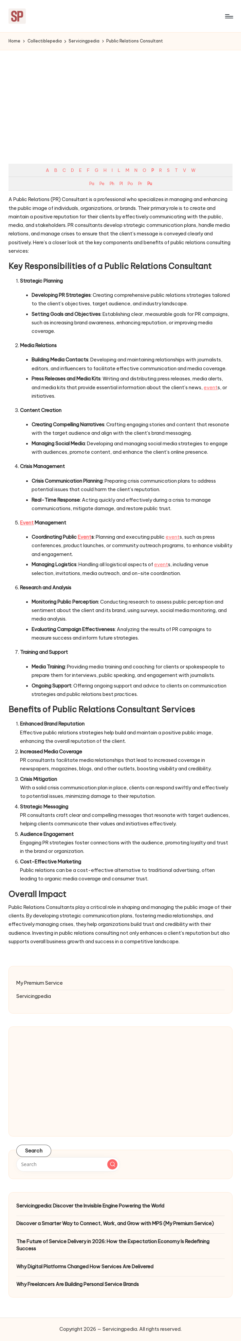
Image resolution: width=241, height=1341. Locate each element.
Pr (140, 183)
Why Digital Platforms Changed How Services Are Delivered (84, 1267)
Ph (112, 183)
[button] (112, 1164)
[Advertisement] (120, 101)
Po (130, 183)
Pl (121, 183)
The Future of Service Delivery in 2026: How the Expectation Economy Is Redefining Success (112, 1245)
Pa (91, 183)
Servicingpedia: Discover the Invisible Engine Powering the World (90, 1206)
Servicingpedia (33, 996)
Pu (149, 183)
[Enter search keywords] (68, 1164)
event (211, 388)
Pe (101, 183)
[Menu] (228, 16)
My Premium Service (39, 983)
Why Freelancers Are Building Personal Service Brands (77, 1284)
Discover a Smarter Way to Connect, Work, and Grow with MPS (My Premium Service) (115, 1223)
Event (27, 523)
